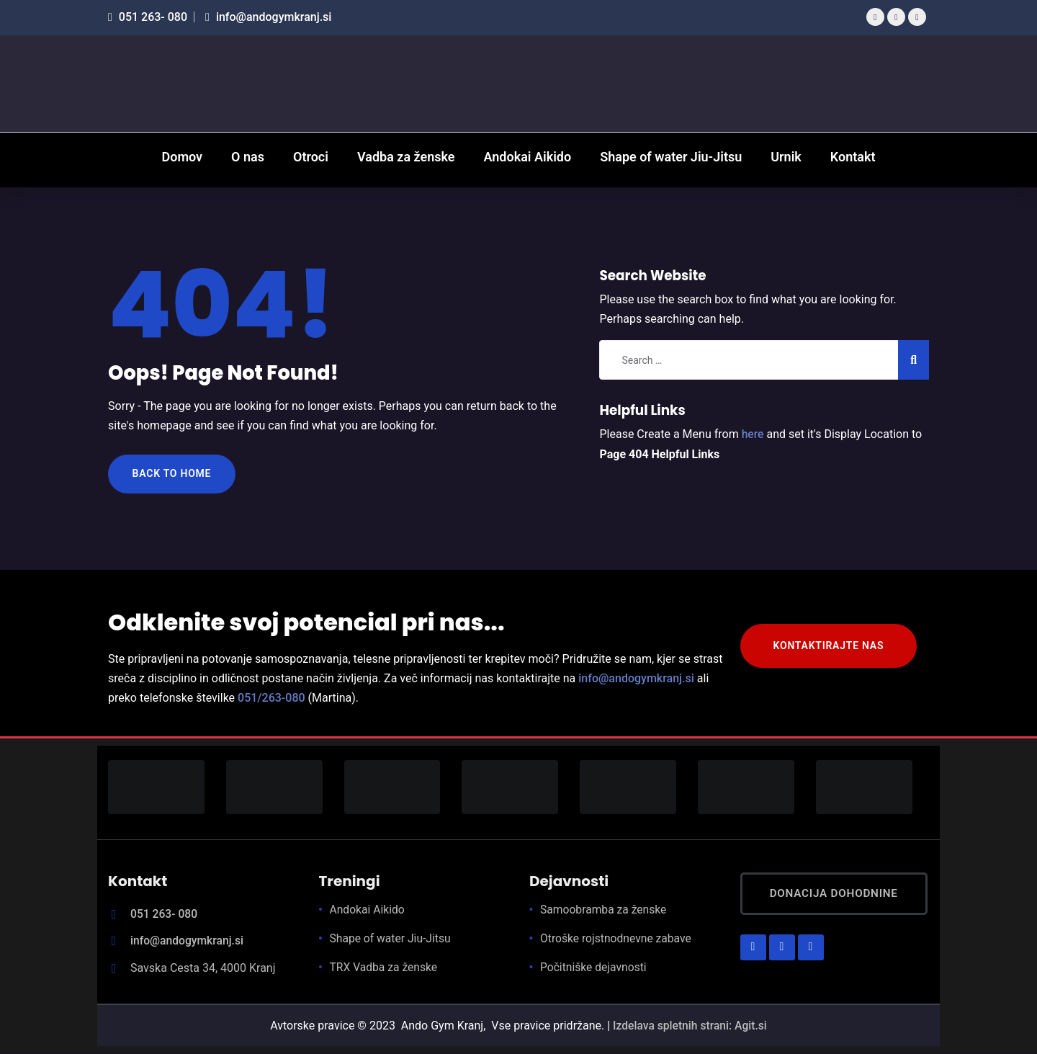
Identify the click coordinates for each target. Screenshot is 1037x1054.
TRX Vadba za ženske (385, 968)
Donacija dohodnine (838, 895)
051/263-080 (271, 699)
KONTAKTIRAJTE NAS (830, 647)
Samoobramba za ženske (604, 911)
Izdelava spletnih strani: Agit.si (690, 1026)
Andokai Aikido (368, 911)
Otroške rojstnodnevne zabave (617, 940)
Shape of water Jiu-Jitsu (392, 940)
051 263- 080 (147, 17)
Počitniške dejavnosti (594, 968)
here (753, 434)
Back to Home (172, 474)
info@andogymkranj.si (268, 17)
